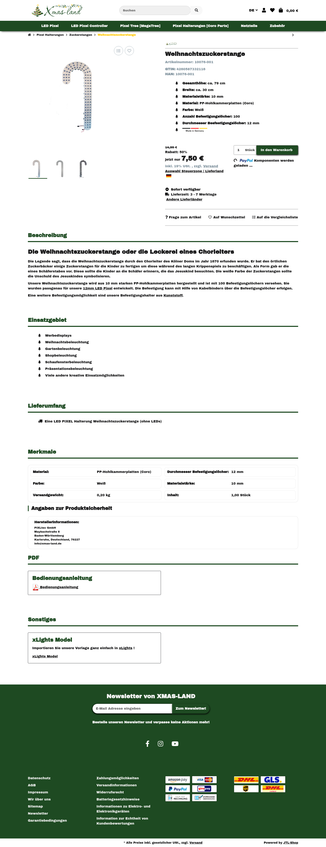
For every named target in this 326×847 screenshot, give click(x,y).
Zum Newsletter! (191, 708)
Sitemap (35, 806)
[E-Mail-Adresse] (132, 709)
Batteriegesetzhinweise (118, 799)
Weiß (101, 483)
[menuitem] (50, 26)
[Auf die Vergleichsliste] (118, 50)
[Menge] (238, 150)
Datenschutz (39, 778)
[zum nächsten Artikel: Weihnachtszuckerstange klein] (293, 35)
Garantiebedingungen (47, 820)
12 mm (237, 472)
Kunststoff (173, 295)
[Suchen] (155, 10)
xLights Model (45, 656)
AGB (32, 785)
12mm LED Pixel (97, 288)
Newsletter (38, 813)
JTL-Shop (290, 842)
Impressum (38, 792)
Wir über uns (39, 799)
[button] (264, 10)
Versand (210, 166)
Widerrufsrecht (110, 792)
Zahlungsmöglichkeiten (117, 778)
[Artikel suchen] (196, 10)
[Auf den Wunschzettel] (129, 50)
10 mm (237, 483)
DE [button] (253, 10)
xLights (125, 648)
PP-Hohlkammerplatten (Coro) (124, 472)
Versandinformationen (116, 785)
